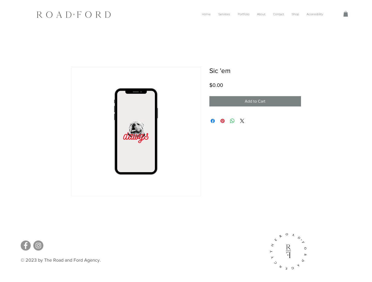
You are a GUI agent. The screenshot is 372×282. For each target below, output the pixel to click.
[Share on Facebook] (213, 121)
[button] (345, 14)
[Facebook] (26, 245)
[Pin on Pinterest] (222, 121)
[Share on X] (242, 121)
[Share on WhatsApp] (232, 121)
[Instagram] (38, 245)
